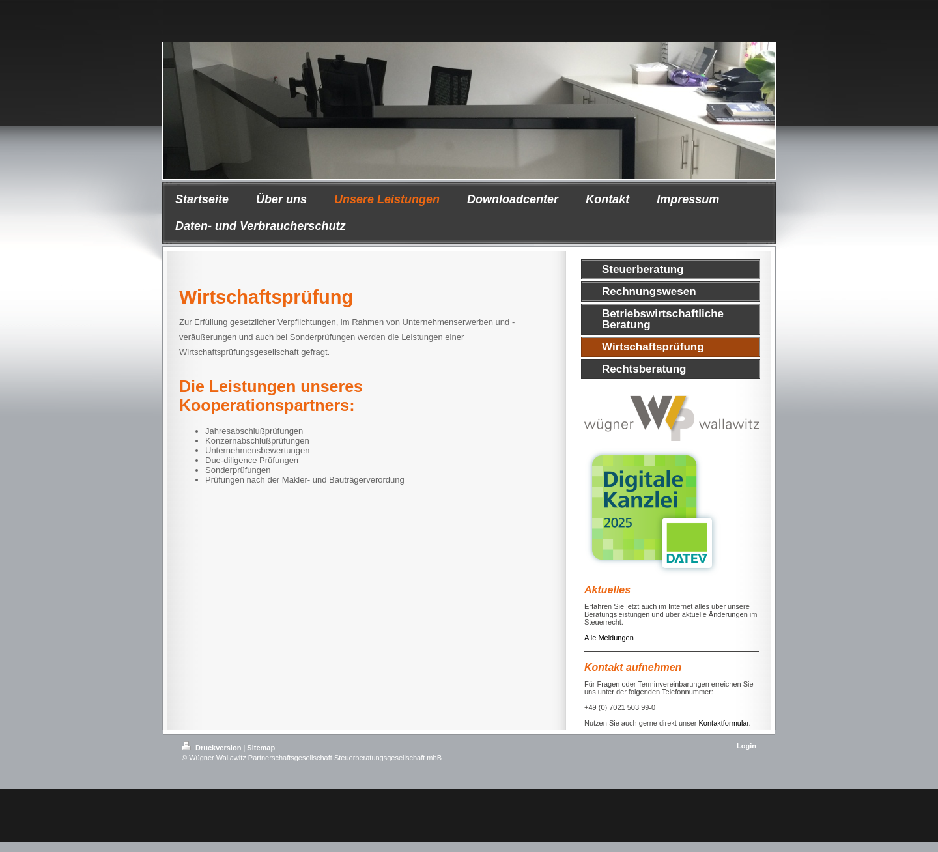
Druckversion (212, 748)
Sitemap (261, 748)
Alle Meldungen (609, 638)
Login (746, 746)
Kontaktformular (724, 723)
